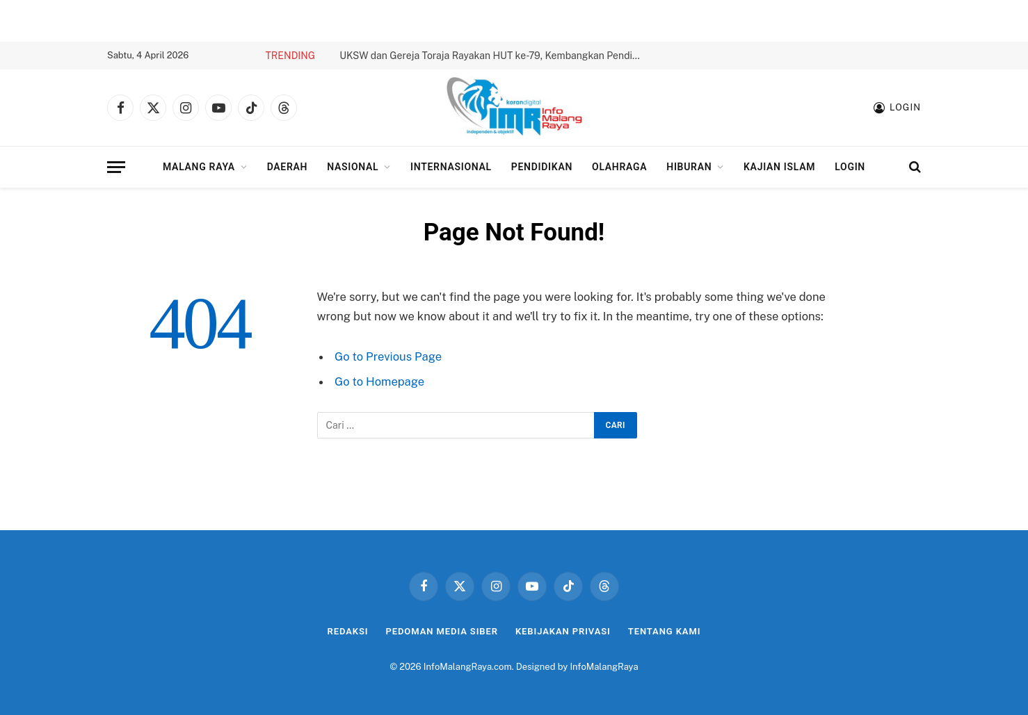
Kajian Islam (779, 166)
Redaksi (348, 631)
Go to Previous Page (388, 356)
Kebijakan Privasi (563, 631)
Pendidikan (541, 166)
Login (850, 166)
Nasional (352, 166)
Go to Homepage (379, 381)
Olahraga (619, 166)
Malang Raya (199, 166)
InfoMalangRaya (604, 666)
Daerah (287, 166)
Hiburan (689, 166)
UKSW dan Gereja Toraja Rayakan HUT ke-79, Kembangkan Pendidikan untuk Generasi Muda (495, 55)
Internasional (451, 166)
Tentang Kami (664, 631)
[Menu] (116, 167)
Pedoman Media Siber (442, 631)
